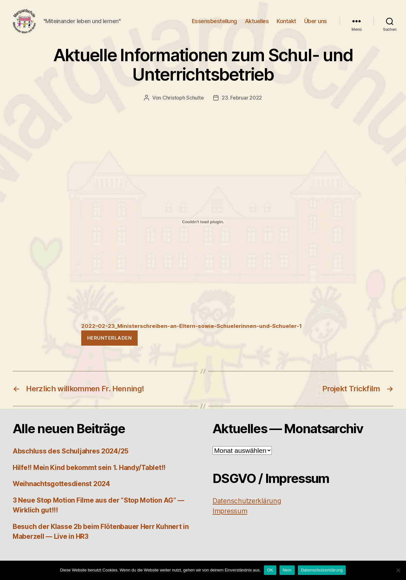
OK (270, 570)
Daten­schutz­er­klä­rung (247, 505)
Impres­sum (230, 515)
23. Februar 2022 (242, 102)
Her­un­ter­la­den (109, 342)
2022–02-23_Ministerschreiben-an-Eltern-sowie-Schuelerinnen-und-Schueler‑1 (191, 330)
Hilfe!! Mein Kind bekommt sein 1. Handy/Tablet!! (89, 472)
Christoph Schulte (183, 102)
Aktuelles (257, 23)
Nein (287, 570)
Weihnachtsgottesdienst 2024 (61, 488)
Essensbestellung (214, 23)
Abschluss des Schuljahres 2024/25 (70, 455)
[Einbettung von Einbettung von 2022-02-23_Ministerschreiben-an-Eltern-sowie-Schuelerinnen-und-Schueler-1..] (203, 226)
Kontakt (286, 23)
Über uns (315, 23)
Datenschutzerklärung (322, 570)
